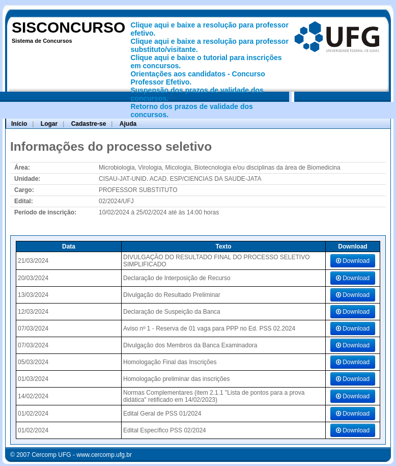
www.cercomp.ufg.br (104, 454)
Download (353, 260)
